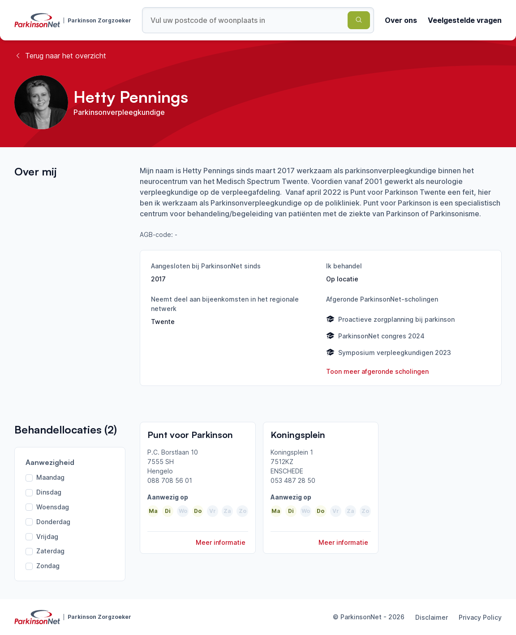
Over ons (401, 20)
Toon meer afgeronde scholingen (377, 371)
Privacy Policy (480, 617)
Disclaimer (431, 617)
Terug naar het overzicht (60, 55)
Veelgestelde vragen (465, 20)
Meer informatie (220, 542)
